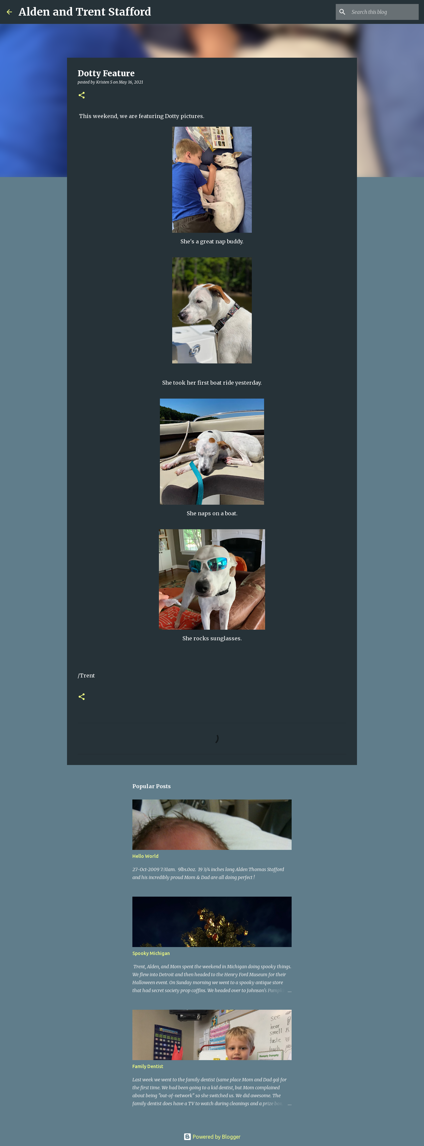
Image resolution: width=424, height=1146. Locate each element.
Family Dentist (147, 1066)
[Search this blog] (384, 12)
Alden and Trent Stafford (85, 12)
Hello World (145, 856)
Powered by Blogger (212, 1137)
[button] (82, 95)
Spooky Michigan (151, 953)
